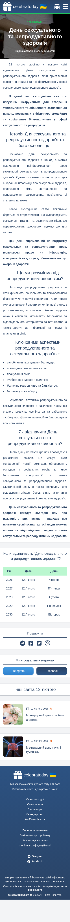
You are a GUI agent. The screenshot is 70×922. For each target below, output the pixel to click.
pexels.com (35, 889)
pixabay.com (56, 886)
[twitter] (39, 643)
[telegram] (22, 643)
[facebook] (31, 643)
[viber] (47, 643)
